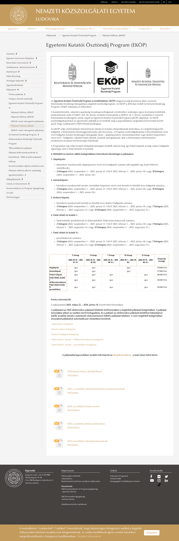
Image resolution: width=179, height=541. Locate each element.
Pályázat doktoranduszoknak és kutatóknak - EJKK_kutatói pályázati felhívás (25, 157)
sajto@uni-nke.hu (69, 492)
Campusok (145, 29)
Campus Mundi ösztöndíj (20, 99)
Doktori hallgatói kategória (65, 334)
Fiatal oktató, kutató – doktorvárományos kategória (77, 340)
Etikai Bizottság (13, 76)
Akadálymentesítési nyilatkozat (74, 504)
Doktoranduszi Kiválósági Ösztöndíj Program (25, 141)
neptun (114, 2)
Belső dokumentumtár (149, 2)
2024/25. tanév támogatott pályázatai (27, 130)
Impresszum (67, 471)
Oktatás (32, 29)
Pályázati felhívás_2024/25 (113, 36)
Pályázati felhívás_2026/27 (22, 113)
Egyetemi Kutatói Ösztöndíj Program (79, 36)
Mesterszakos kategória (63, 329)
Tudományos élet (85, 29)
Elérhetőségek (13, 197)
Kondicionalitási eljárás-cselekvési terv (26, 166)
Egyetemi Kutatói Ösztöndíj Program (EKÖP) (96, 45)
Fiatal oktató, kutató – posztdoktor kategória (73, 345)
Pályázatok (51, 36)
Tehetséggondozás (55, 29)
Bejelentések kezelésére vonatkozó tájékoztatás (80, 481)
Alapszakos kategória (62, 324)
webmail (104, 2)
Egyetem (13, 29)
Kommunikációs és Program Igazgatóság (25, 188)
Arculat (9, 193)
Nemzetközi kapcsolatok (116, 29)
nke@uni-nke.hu (32, 483)
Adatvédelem (66, 479)
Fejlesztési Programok (119, 476)
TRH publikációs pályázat (20, 148)
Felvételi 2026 (115, 479)
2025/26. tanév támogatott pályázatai (27, 121)
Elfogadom (151, 532)
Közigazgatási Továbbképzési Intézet (125, 481)
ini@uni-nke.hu (68, 499)
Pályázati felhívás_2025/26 (22, 117)
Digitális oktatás (128, 2)
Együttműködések (14, 85)
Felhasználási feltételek (70, 476)
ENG (170, 2)
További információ (89, 536)
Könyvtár (165, 29)
